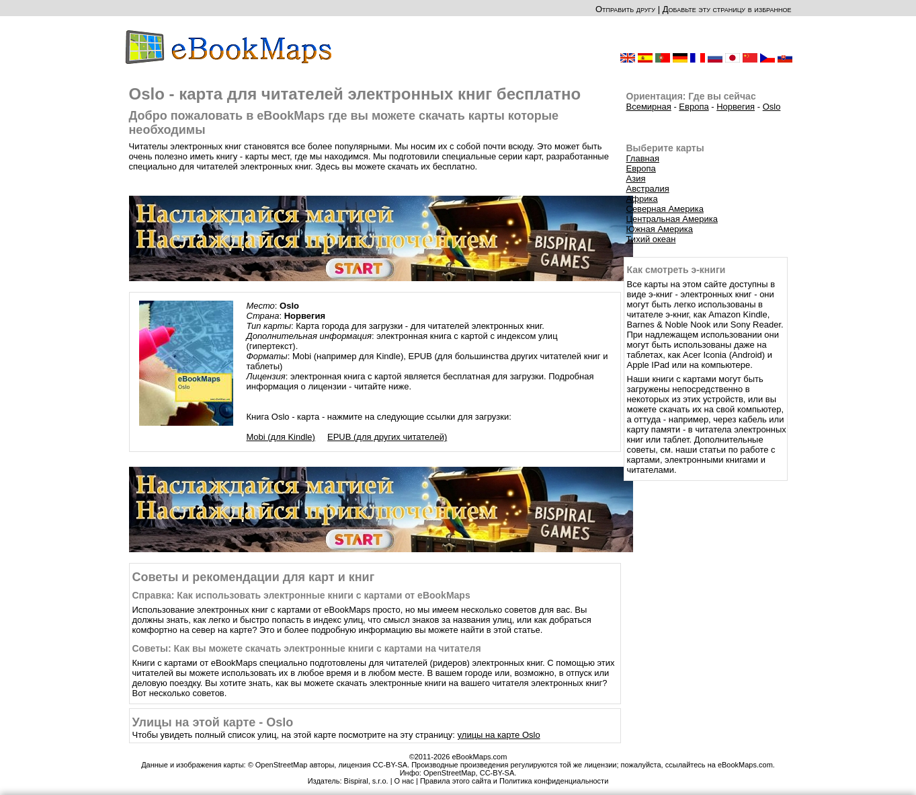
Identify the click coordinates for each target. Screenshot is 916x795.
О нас (404, 781)
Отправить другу (625, 9)
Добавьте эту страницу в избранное (727, 9)
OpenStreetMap (449, 773)
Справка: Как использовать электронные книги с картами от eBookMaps (301, 595)
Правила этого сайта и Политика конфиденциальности (514, 781)
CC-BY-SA (497, 773)
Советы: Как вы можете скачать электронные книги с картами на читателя (306, 648)
